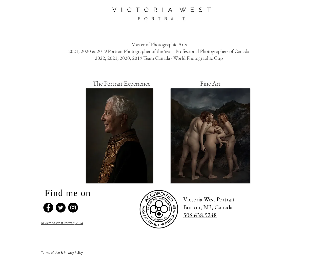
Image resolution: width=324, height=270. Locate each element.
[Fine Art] (210, 83)
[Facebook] (48, 208)
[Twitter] (61, 208)
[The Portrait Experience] (121, 83)
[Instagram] (73, 208)
